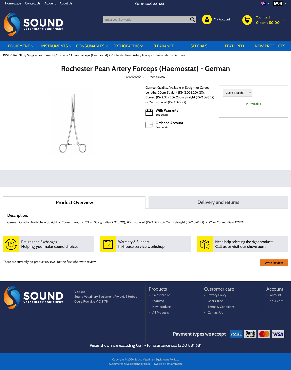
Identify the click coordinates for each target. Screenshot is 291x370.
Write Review (274, 263)
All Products (160, 313)
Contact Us (32, 3)
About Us (66, 3)
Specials (199, 46)
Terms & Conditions (221, 307)
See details (162, 114)
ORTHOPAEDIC (126, 46)
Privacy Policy (217, 295)
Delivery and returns (218, 202)
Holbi (147, 364)
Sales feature (161, 295)
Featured (234, 46)
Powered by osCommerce (167, 364)
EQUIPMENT (19, 46)
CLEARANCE (163, 46)
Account (50, 3)
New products (270, 46)
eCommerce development (124, 364)
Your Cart (276, 301)
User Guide (215, 301)
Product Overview (74, 202)
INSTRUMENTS (54, 46)
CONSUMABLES (90, 46)
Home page (13, 3)
